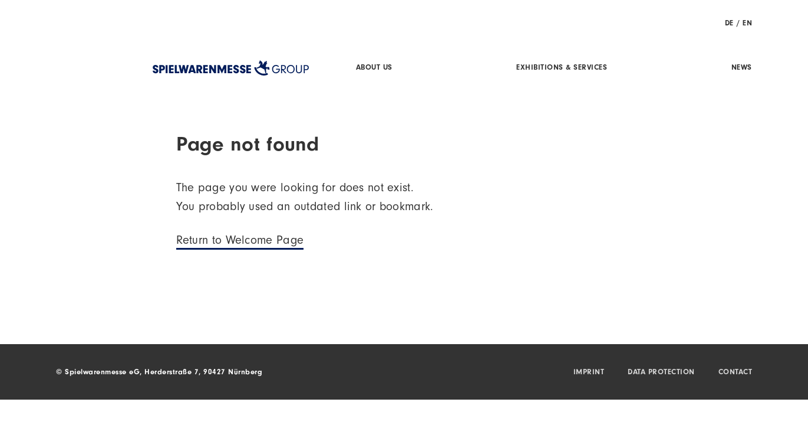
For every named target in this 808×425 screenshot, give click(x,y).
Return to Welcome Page (240, 242)
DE (729, 24)
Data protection (661, 373)
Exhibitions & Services (561, 68)
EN (747, 24)
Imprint (589, 373)
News (741, 68)
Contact (735, 373)
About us (374, 68)
